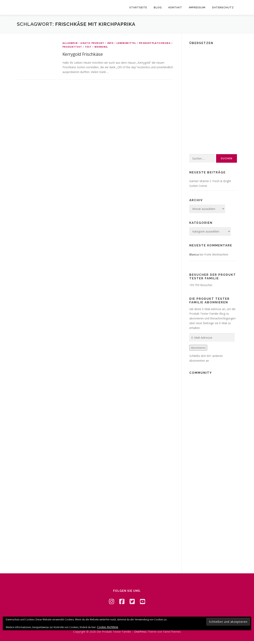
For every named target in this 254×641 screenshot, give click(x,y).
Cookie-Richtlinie (107, 627)
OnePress (140, 631)
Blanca (194, 254)
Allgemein (70, 42)
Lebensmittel (126, 42)
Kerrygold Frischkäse (83, 54)
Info (110, 42)
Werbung (101, 46)
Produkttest (72, 46)
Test (88, 46)
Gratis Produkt (92, 42)
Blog (158, 7)
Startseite (138, 7)
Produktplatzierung (155, 42)
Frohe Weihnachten (216, 254)
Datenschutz (223, 7)
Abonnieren (198, 348)
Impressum (197, 7)
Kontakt (175, 7)
